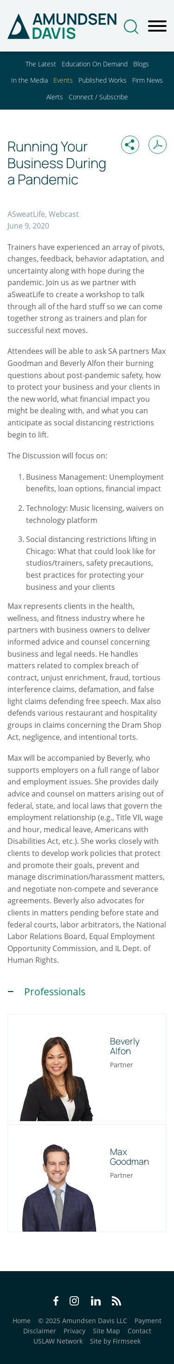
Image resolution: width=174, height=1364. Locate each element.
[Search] (131, 27)
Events (63, 80)
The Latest (41, 63)
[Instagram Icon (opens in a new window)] (75, 1302)
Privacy (74, 1330)
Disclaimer (39, 1330)
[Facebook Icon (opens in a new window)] (56, 1302)
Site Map (106, 1330)
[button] (130, 145)
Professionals (54, 991)
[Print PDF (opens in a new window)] (157, 145)
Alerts (54, 96)
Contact (139, 1330)
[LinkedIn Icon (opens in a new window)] (96, 1302)
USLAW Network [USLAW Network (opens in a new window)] (58, 1341)
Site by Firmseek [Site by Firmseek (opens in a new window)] (115, 1341)
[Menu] (157, 26)
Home (22, 1320)
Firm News (147, 80)
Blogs (141, 63)
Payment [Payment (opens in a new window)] (148, 1320)
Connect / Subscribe (98, 96)
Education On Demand (95, 63)
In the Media (29, 80)
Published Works (102, 80)
